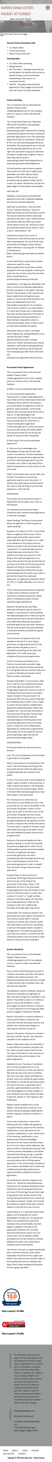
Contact (22, 1454)
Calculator (8, 1454)
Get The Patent (15, 69)
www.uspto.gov (33, 125)
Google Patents (15, 66)
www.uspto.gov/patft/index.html (21, 131)
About (15, 1451)
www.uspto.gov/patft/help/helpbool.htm (24, 160)
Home (5, 1451)
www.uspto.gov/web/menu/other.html (27, 352)
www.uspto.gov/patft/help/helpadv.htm (23, 163)
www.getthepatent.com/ (34, 334)
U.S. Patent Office (16, 48)
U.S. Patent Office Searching (20, 63)
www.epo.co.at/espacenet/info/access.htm (24, 358)
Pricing (35, 1451)
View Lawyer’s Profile (13, 1311)
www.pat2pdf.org (36, 346)
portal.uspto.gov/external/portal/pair (22, 279)
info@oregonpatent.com (17, 111)
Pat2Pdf (12, 84)
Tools (25, 1451)
